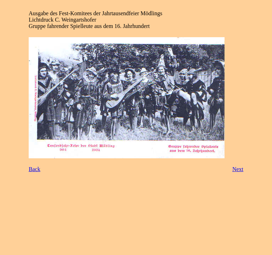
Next (237, 169)
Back (34, 169)
